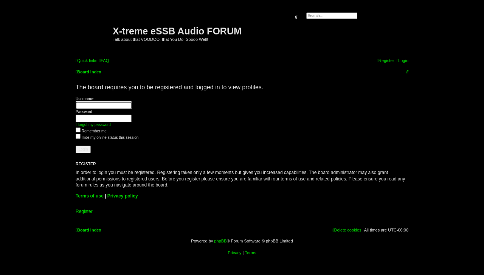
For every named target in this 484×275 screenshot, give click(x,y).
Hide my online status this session (107, 137)
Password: (84, 112)
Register (84, 211)
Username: (85, 99)
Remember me (91, 131)
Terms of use (90, 196)
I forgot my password (93, 125)
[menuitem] (104, 60)
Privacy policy (122, 196)
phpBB (220, 241)
